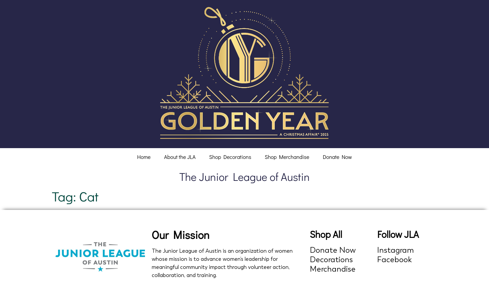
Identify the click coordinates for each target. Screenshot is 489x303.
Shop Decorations (230, 156)
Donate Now (337, 156)
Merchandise (333, 269)
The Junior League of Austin (244, 177)
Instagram (395, 250)
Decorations (331, 259)
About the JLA (180, 156)
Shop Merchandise (287, 156)
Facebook (394, 259)
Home (144, 156)
